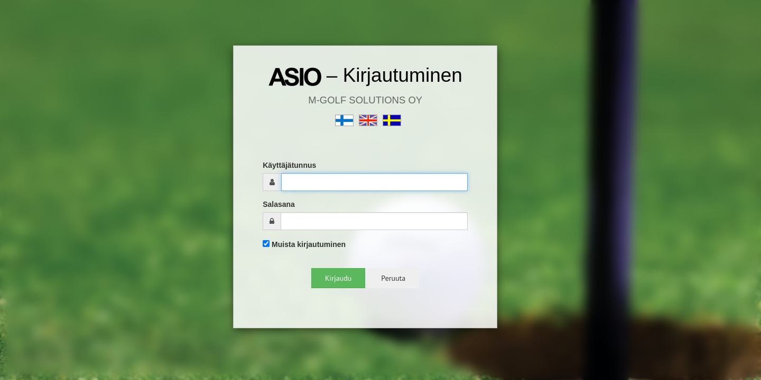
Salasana (279, 204)
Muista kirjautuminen (304, 244)
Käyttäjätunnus (289, 165)
